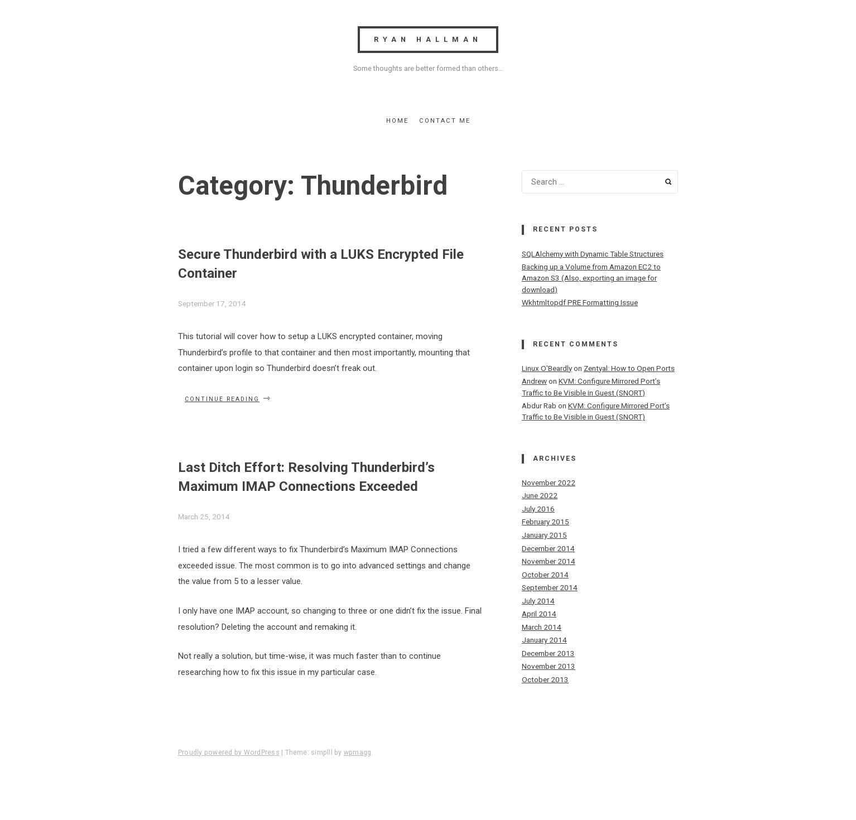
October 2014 (545, 574)
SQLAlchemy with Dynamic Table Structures (592, 253)
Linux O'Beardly (547, 368)
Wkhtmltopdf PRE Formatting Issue (580, 302)
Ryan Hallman (428, 39)
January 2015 (544, 534)
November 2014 (548, 561)
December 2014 (548, 548)
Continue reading (228, 398)
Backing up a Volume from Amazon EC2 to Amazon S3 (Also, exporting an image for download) (591, 278)
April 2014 (539, 613)
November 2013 (548, 666)
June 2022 (539, 495)
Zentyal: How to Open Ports (629, 368)
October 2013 (545, 679)
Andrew (534, 381)
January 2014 (544, 639)
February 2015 (545, 521)
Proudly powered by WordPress (229, 752)
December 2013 (548, 653)
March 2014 (541, 627)
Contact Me (444, 120)
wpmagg (357, 752)
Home (397, 120)
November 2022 (548, 482)
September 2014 (550, 587)
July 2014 (538, 600)
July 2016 (538, 508)
